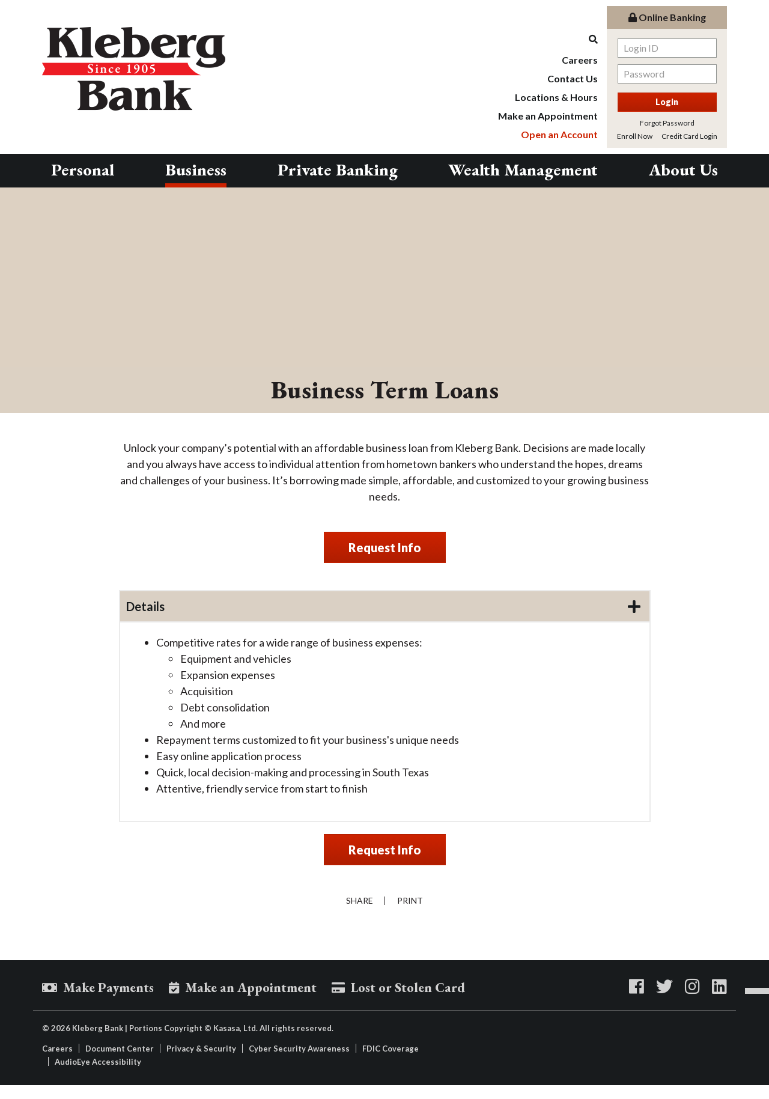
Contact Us (572, 78)
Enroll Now (634, 136)
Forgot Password (667, 122)
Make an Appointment (548, 115)
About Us (683, 169)
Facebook (636, 986)
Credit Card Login (689, 136)
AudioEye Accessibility (98, 1062)
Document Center (119, 1048)
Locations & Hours (556, 97)
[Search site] (548, 39)
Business (195, 169)
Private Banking (338, 169)
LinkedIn (719, 986)
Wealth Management (523, 169)
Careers (580, 59)
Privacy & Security (201, 1048)
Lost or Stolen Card (408, 988)
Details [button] (145, 606)
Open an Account (559, 134)
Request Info (384, 547)
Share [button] (359, 901)
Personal (82, 169)
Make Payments (108, 988)
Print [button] (411, 901)
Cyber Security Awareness (299, 1048)
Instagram (692, 986)
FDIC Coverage (390, 1048)
